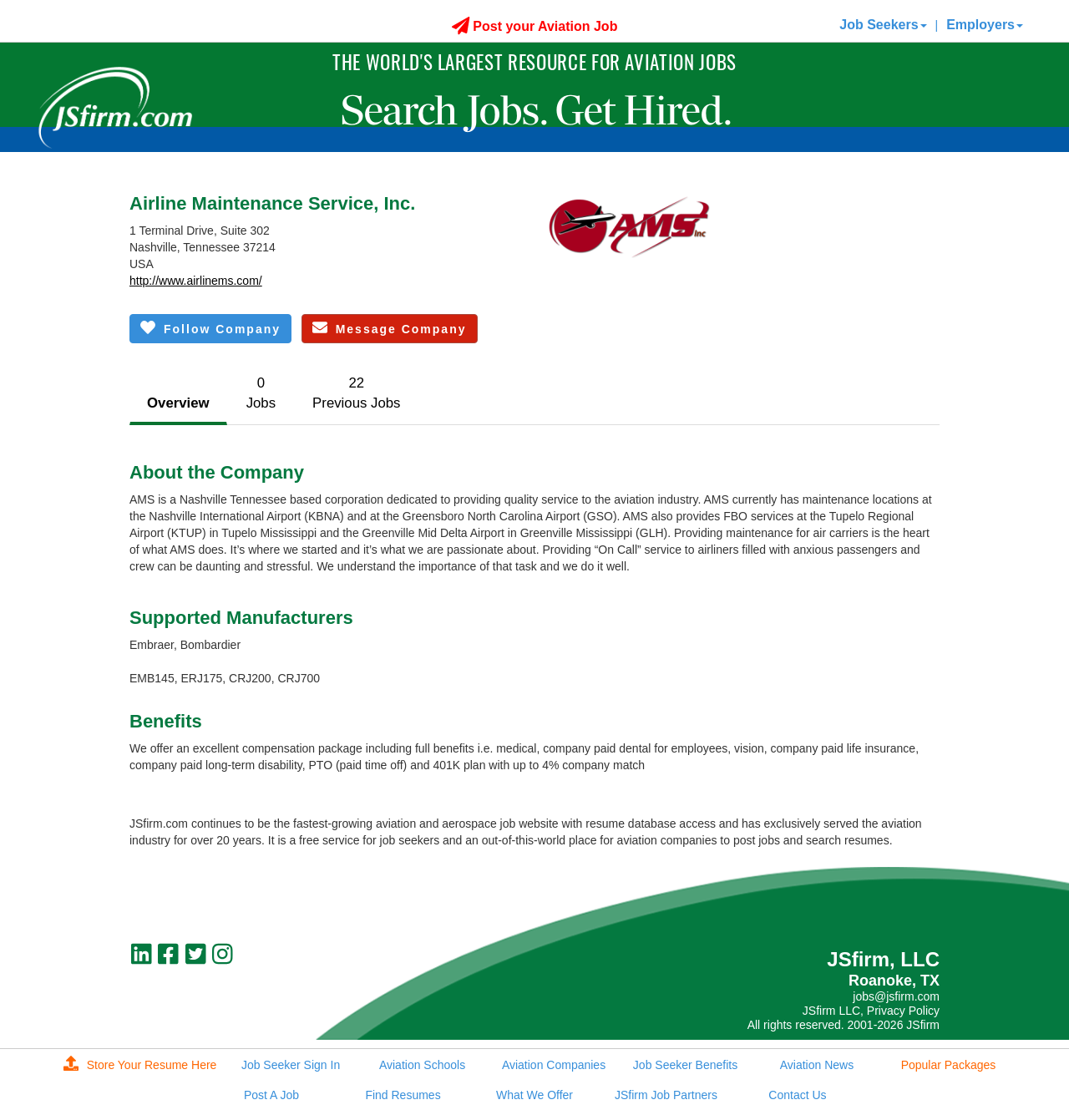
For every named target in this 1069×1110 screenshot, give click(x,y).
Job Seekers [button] (882, 25)
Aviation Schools (422, 1065)
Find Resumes (402, 1095)
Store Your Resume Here (140, 1065)
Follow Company (210, 328)
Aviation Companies (553, 1065)
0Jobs (261, 393)
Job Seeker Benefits (685, 1065)
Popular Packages (948, 1065)
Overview (178, 403)
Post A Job (271, 1095)
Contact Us (797, 1095)
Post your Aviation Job (535, 26)
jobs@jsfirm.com (896, 996)
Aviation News (817, 1065)
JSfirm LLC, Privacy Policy (871, 1010)
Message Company (389, 328)
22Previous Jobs (356, 393)
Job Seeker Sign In (290, 1065)
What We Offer (534, 1095)
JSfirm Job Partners (666, 1095)
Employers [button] (984, 25)
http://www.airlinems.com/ (195, 280)
